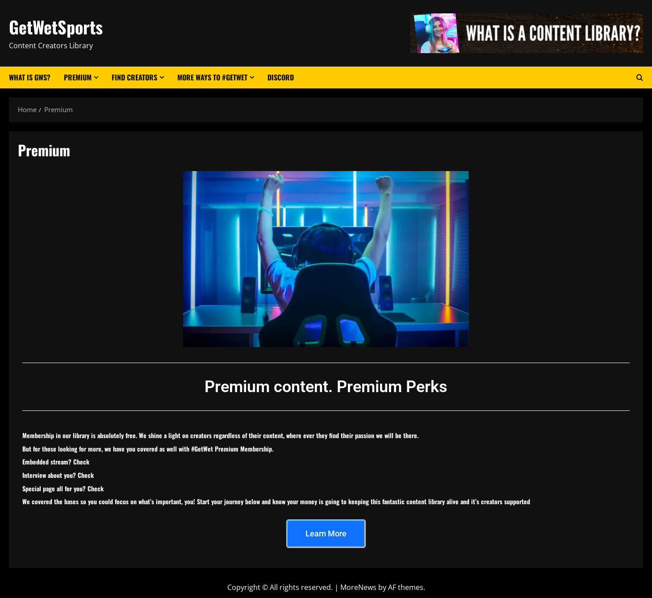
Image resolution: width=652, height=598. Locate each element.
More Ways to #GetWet (212, 77)
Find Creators (134, 77)
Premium (78, 77)
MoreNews (358, 587)
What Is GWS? (29, 77)
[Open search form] (639, 77)
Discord (280, 77)
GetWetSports (56, 26)
